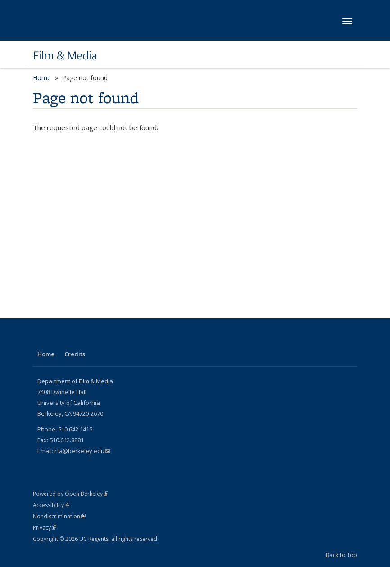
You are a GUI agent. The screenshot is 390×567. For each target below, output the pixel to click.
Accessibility (51, 505)
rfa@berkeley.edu (82, 451)
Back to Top (341, 555)
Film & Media (65, 55)
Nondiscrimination (59, 516)
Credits (74, 354)
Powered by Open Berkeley (70, 494)
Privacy (44, 527)
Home (42, 77)
